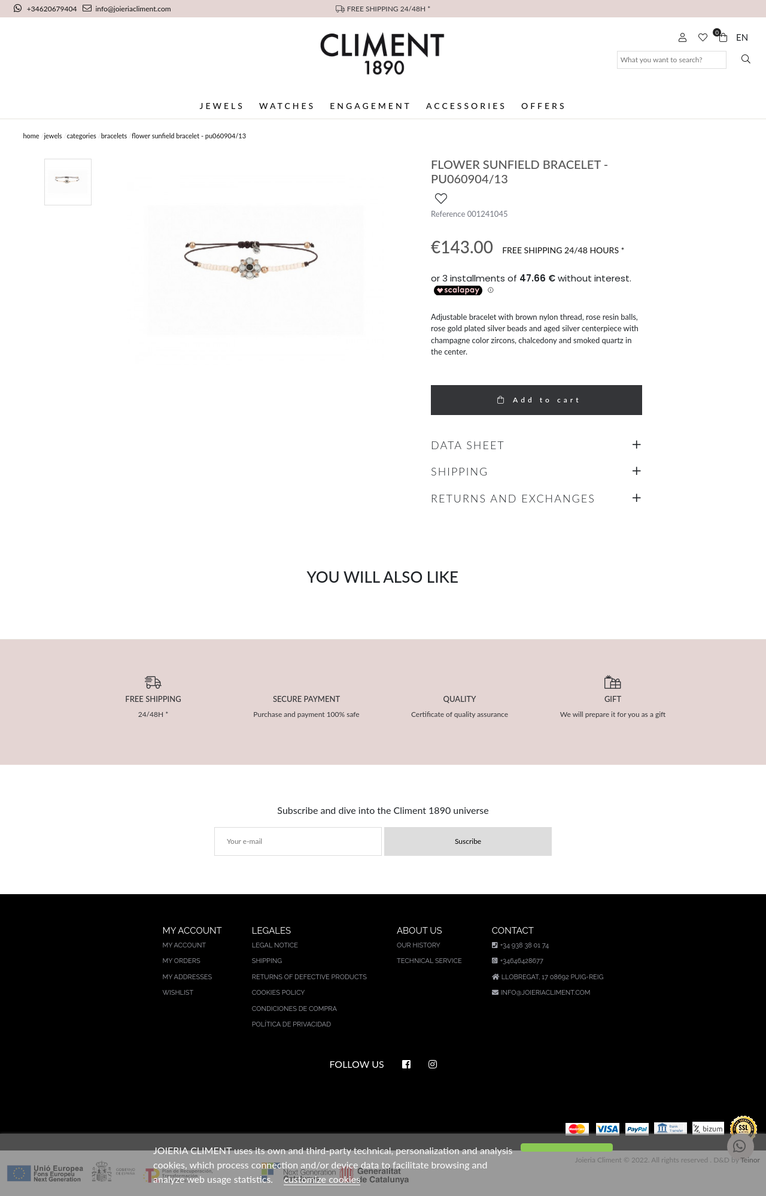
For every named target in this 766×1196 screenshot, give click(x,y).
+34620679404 (46, 8)
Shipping (267, 961)
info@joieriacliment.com (127, 8)
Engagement (371, 106)
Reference (448, 214)
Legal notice (275, 945)
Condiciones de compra (294, 1009)
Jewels (221, 106)
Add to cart (536, 399)
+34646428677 (517, 961)
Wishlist (178, 993)
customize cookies (322, 1179)
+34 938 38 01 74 (520, 945)
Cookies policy (278, 993)
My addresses (187, 977)
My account (184, 945)
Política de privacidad (291, 1024)
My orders (181, 961)
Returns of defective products (309, 977)
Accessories (466, 106)
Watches (287, 106)
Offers (544, 106)
